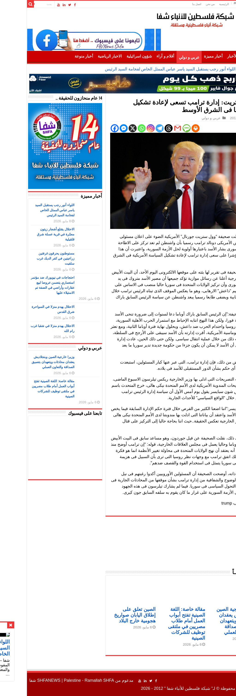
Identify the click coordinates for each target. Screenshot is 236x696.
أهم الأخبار (209, 56)
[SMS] (161, 128)
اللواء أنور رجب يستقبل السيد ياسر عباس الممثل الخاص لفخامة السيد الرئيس (144, 69)
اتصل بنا (170, 4)
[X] (107, 128)
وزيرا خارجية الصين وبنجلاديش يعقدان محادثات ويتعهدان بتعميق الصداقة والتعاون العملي (210, 620)
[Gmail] (152, 128)
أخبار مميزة (187, 56)
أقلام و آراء (139, 56)
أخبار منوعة (58, 56)
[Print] (170, 128)
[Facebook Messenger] (98, 128)
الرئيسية (198, 4)
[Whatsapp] (116, 128)
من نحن (184, 4)
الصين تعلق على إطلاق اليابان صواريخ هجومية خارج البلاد (109, 614)
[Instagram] (125, 128)
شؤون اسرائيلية (113, 56)
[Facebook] (89, 128)
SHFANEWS (23, 680)
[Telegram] (134, 128)
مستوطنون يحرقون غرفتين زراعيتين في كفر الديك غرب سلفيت (30, 258)
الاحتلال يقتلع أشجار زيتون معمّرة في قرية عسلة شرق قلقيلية (30, 234)
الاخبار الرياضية (84, 56)
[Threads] (143, 128)
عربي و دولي (163, 57)
